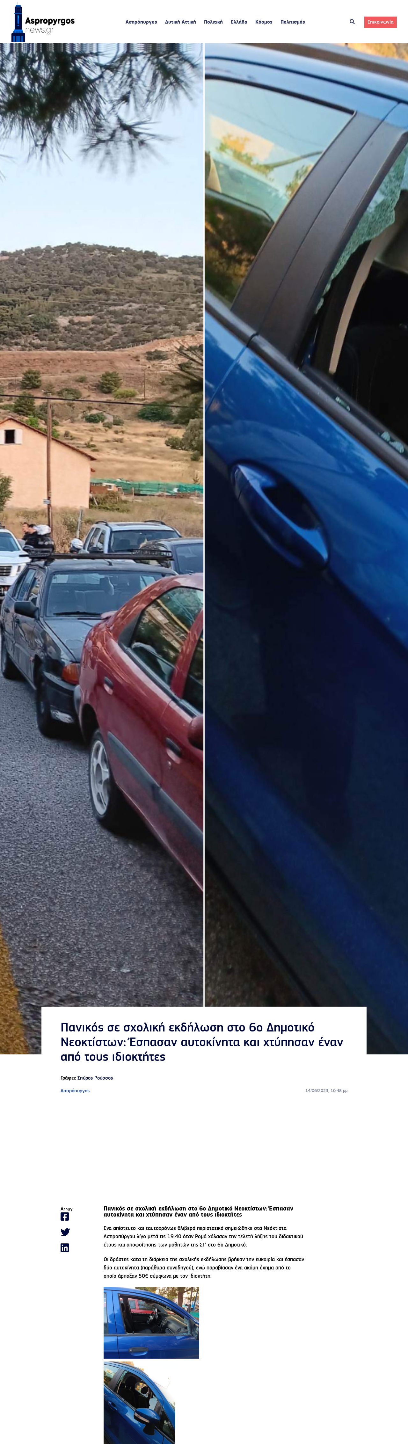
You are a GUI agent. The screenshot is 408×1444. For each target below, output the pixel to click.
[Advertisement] (204, 1150)
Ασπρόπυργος (141, 22)
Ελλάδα (239, 22)
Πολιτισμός (292, 22)
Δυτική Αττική (180, 22)
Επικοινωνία (381, 22)
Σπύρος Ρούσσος (95, 1078)
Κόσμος (264, 22)
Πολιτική (213, 22)
